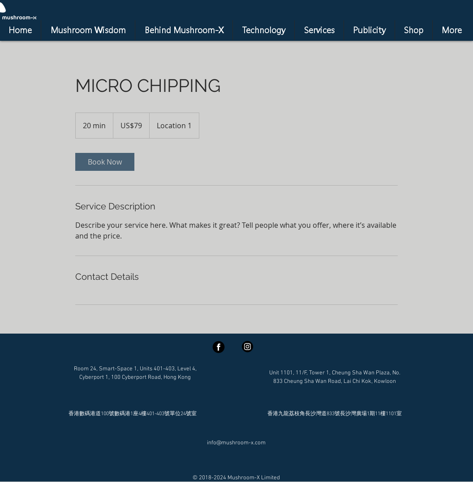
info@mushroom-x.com (236, 443)
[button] (319, 30)
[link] (104, 162)
